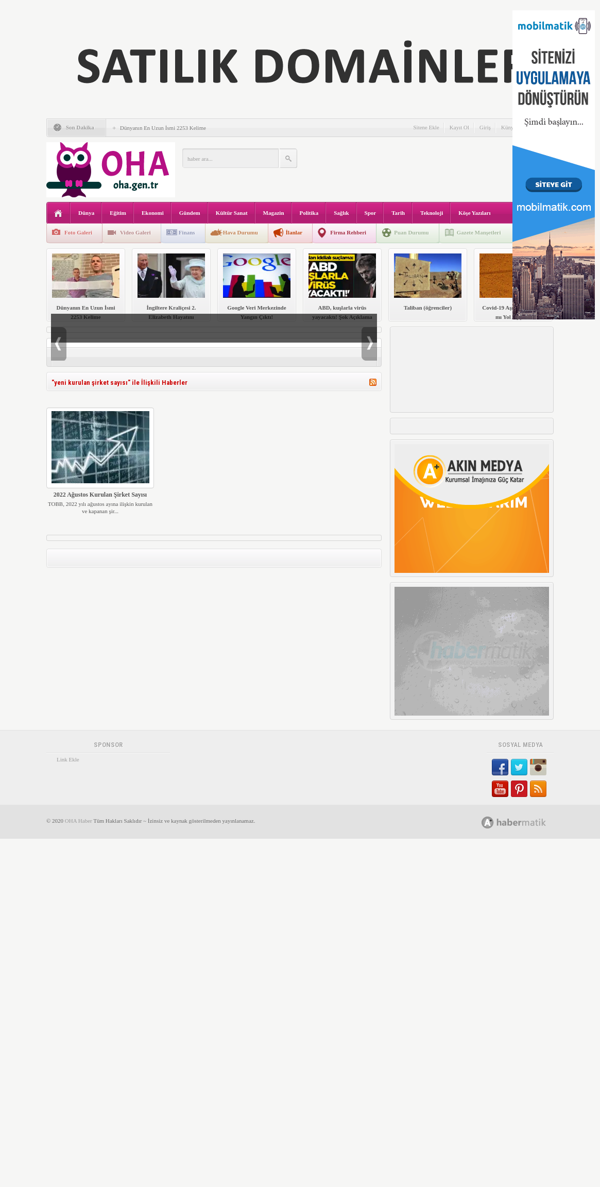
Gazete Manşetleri (479, 232)
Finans (187, 232)
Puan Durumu (411, 232)
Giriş (485, 127)
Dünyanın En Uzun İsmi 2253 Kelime (163, 128)
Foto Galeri (78, 232)
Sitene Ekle (426, 127)
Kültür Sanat (232, 213)
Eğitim (118, 213)
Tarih (398, 213)
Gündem (189, 213)
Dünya (86, 213)
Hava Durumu (240, 232)
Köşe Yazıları (474, 213)
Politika (309, 213)
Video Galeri (135, 232)
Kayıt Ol (459, 127)
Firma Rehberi (348, 232)
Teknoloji (431, 213)
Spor (370, 213)
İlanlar (294, 232)
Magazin (273, 213)
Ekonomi (153, 213)
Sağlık (341, 213)
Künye (508, 127)
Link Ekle (68, 759)
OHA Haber (78, 821)
